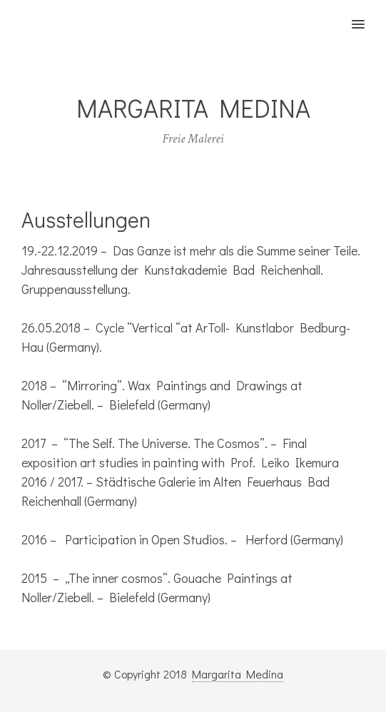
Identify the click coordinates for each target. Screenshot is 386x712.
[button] (366, 15)
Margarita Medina (237, 673)
